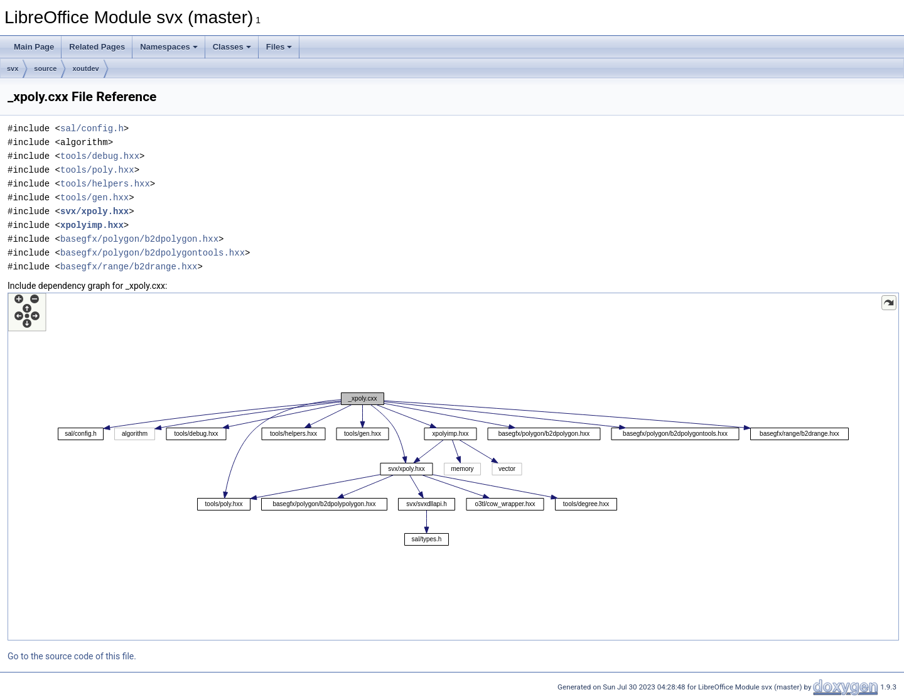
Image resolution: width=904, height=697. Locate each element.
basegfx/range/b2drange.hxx (128, 267)
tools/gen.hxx (94, 197)
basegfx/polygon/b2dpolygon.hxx (139, 239)
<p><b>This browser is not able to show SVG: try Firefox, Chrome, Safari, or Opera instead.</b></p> (453, 466)
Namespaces (169, 46)
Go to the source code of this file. (72, 656)
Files (279, 46)
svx (12, 68)
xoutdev (85, 68)
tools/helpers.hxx (105, 184)
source (45, 68)
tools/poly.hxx (97, 170)
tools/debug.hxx (99, 156)
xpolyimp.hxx (92, 225)
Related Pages (97, 46)
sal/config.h (92, 128)
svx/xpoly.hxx (94, 211)
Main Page (34, 46)
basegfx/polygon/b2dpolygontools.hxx (152, 253)
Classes (232, 46)
